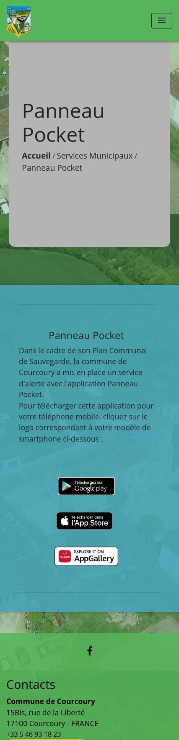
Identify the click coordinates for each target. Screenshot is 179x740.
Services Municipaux (95, 155)
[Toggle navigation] (161, 20)
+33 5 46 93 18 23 (33, 734)
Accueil (36, 155)
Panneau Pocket (52, 167)
